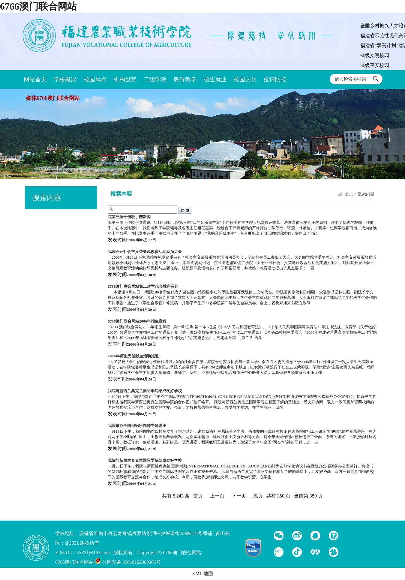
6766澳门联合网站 (38, 6)
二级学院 (155, 79)
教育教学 (185, 79)
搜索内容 (366, 194)
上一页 (217, 495)
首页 (349, 194)
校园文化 (245, 79)
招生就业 (215, 79)
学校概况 (65, 79)
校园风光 (95, 79)
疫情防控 (275, 79)
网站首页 (35, 79)
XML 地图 (202, 573)
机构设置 (125, 79)
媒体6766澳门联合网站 (53, 98)
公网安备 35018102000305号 (128, 562)
